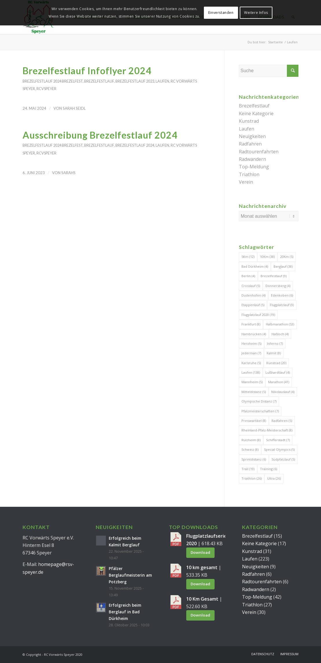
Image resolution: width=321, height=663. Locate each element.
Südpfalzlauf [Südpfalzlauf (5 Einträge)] (283, 459)
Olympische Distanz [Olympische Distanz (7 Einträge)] (258, 401)
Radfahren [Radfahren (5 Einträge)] (282, 420)
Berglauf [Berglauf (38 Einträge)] (283, 266)
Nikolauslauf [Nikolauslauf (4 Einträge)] (282, 392)
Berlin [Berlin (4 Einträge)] (248, 276)
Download (200, 552)
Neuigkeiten (252, 136)
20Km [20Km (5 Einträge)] (286, 256)
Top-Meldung (254, 166)
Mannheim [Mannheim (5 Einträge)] (252, 382)
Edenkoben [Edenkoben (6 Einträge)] (282, 295)
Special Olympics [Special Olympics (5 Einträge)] (279, 449)
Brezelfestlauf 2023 (134, 81)
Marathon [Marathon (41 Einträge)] (278, 382)
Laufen (162, 81)
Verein (246, 182)
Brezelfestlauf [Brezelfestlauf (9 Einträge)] (274, 276)
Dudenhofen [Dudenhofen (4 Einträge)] (253, 295)
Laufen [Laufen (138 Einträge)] (250, 372)
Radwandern (252, 159)
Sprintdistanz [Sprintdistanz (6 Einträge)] (253, 459)
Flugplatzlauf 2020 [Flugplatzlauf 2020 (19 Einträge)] (258, 314)
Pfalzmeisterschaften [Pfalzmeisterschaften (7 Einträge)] (260, 411)
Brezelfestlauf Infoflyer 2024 (87, 70)
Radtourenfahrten (258, 151)
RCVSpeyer (46, 88)
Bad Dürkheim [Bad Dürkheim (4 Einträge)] (254, 266)
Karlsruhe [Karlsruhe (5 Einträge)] (251, 363)
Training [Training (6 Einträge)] (268, 469)
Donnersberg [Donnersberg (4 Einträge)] (277, 286)
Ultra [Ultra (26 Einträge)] (274, 478)
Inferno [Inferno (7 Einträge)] (275, 343)
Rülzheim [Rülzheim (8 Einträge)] (251, 440)
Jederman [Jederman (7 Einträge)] (251, 353)
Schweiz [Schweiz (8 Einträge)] (250, 449)
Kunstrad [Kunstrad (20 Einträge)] (276, 363)
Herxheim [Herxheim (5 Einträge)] (251, 343)
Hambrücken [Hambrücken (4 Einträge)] (253, 334)
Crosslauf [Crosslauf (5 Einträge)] (250, 286)
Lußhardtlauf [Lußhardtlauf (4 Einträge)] (277, 372)
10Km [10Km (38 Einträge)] (267, 256)
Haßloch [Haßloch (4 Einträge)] (280, 334)
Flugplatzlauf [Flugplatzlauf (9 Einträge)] (282, 305)
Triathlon (249, 174)
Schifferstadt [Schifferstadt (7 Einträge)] (278, 440)
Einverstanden (221, 12)
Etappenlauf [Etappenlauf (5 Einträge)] (252, 305)
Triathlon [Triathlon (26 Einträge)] (251, 478)
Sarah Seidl (74, 108)
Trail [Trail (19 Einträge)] (247, 469)
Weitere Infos (256, 12)
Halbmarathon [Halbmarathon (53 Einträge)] (280, 324)
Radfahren (250, 144)
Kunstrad (249, 121)
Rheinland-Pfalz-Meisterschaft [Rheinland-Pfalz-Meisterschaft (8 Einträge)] (266, 430)
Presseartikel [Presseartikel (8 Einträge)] (253, 420)
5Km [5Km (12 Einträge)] (247, 256)
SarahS (68, 172)
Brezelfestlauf (99, 81)
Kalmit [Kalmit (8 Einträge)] (274, 353)
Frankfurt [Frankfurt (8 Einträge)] (250, 324)
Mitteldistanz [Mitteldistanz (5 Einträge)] (253, 392)
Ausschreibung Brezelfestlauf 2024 (100, 135)
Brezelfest (72, 81)
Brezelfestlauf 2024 (42, 81)
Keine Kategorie (256, 113)
